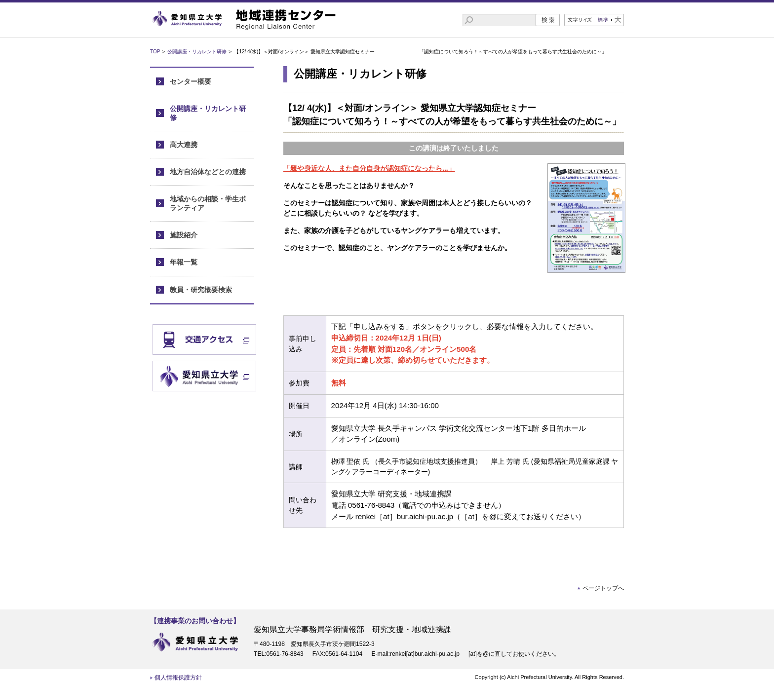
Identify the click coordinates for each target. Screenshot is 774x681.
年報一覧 (183, 262)
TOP (155, 51)
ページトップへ (603, 588)
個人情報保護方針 (178, 677)
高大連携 (183, 145)
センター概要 (190, 81)
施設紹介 (183, 235)
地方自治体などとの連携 (208, 172)
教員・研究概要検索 (201, 290)
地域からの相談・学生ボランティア (208, 203)
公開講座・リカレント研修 (197, 51)
